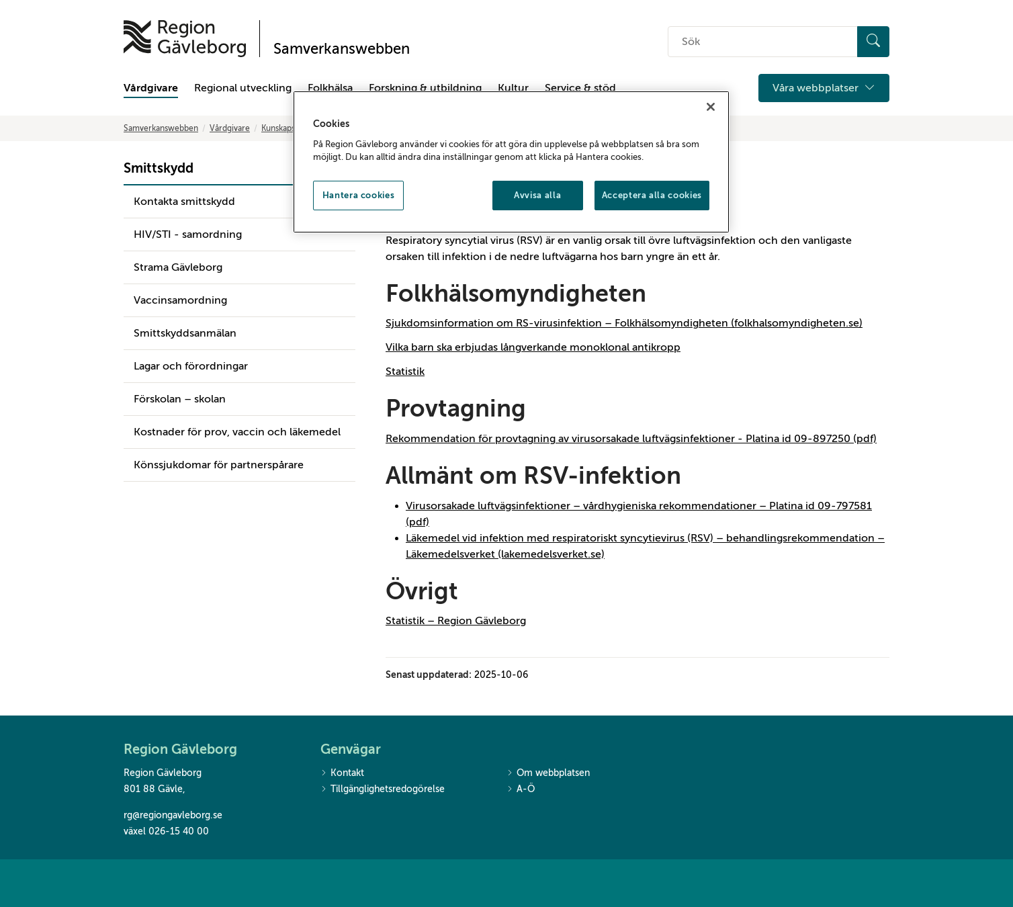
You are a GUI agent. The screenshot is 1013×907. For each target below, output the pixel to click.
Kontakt (342, 773)
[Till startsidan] (185, 38)
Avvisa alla (537, 195)
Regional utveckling (243, 88)
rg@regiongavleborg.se (173, 815)
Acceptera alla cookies (652, 195)
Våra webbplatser (824, 88)
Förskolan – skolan (180, 399)
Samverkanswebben (161, 128)
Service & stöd (580, 88)
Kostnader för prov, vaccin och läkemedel (237, 432)
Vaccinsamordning (180, 300)
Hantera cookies (358, 195)
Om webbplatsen (548, 773)
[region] (511, 162)
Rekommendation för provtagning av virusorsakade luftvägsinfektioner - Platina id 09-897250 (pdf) (631, 439)
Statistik (405, 371)
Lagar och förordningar (191, 366)
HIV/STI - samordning (188, 234)
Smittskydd (158, 168)
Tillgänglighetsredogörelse (382, 789)
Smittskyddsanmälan (185, 333)
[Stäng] (710, 107)
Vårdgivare (151, 88)
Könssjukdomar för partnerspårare (219, 465)
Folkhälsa (330, 88)
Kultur (513, 88)
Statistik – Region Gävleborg (456, 621)
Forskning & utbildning (425, 88)
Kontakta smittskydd (184, 202)
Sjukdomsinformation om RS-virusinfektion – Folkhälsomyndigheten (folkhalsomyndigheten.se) (624, 323)
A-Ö (520, 789)
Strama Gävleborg (178, 267)
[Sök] (873, 41)
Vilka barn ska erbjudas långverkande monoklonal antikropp (533, 347)
